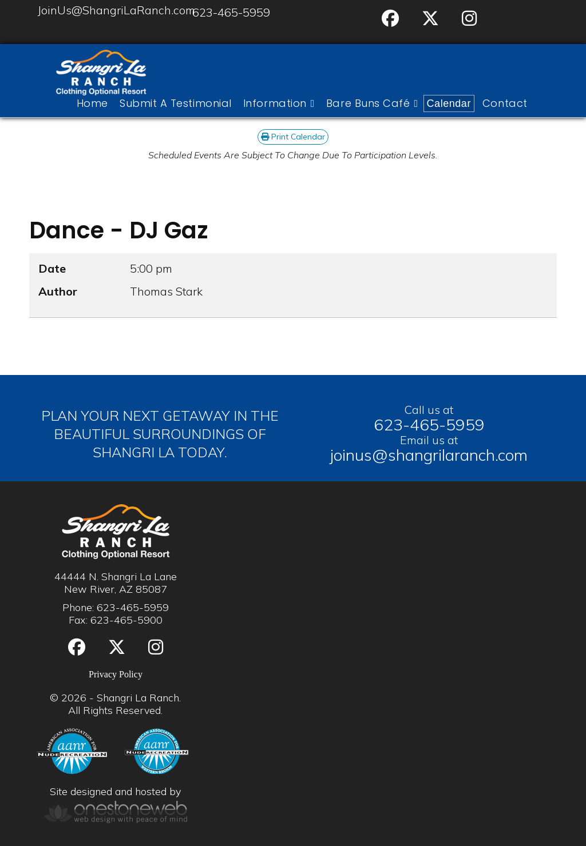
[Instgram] (469, 18)
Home (92, 103)
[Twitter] (430, 18)
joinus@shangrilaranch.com (429, 455)
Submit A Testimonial (176, 103)
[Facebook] (390, 18)
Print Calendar (293, 136)
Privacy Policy (115, 674)
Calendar (449, 103)
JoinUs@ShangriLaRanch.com (116, 10)
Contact (505, 103)
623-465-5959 (231, 12)
